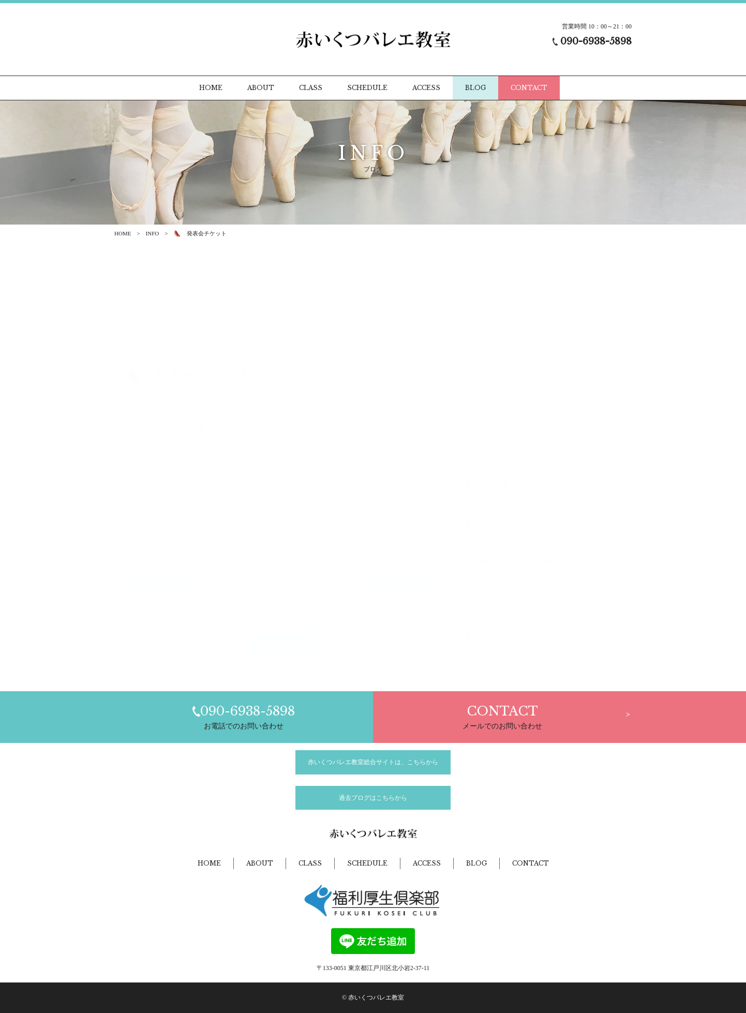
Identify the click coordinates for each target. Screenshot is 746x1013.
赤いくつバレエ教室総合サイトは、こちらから (373, 762)
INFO (152, 233)
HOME (122, 233)
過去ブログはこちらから (373, 797)
